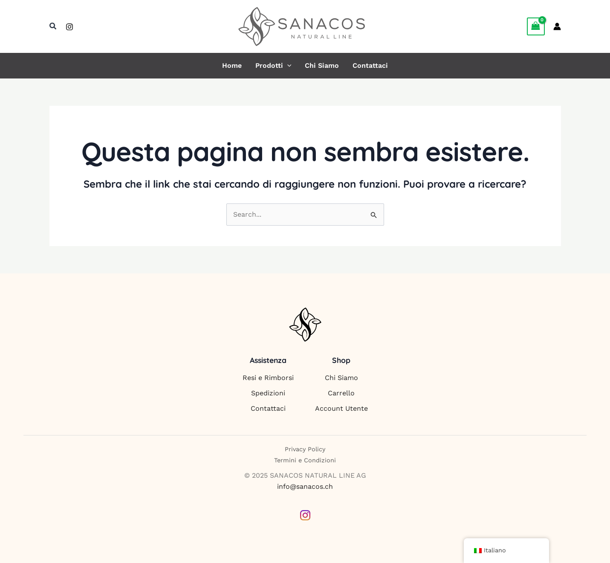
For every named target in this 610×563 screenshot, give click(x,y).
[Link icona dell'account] (557, 26)
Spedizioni (268, 393)
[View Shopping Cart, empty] (536, 26)
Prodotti (273, 65)
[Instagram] (69, 27)
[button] (53, 26)
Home (232, 65)
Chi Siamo (322, 65)
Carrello (341, 393)
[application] (287, 65)
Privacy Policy (305, 449)
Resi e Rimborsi (268, 378)
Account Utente (341, 408)
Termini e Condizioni (305, 460)
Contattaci (370, 65)
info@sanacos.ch (305, 486)
